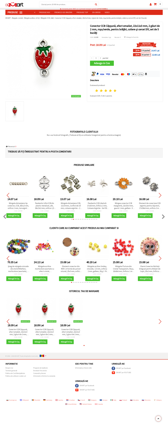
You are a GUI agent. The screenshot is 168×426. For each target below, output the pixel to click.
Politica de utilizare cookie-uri (15, 376)
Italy (113, 400)
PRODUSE (15, 12)
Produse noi (44, 12)
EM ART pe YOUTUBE (121, 373)
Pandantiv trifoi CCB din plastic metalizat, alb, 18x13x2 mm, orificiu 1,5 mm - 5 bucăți (44, 206)
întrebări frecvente (40, 371)
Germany (47, 400)
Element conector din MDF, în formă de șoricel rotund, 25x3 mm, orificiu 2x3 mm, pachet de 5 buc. (71, 269)
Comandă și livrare (39, 373)
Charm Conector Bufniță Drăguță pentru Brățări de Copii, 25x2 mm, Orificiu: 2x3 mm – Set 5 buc (149, 269)
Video (107, 12)
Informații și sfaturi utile (83, 368)
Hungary (92, 400)
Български (11, 400)
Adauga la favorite (131, 37)
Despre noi (9, 368)
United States (86, 404)
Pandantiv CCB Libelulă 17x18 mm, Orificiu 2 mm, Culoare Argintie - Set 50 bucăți (97, 206)
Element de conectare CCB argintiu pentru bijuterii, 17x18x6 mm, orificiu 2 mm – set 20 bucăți (149, 206)
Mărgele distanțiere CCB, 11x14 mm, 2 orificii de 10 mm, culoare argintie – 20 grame (71, 206)
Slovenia (146, 400)
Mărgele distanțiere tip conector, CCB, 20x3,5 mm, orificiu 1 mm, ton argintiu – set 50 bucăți (18, 206)
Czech (81, 400)
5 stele (115, 90)
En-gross (96, 12)
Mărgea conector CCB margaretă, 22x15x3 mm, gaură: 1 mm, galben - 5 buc (123, 206)
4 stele (110, 90)
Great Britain (71, 404)
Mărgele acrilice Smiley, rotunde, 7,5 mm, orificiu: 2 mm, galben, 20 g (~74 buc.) (97, 269)
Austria (59, 400)
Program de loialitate (40, 368)
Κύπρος (158, 400)
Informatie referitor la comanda (44, 376)
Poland (123, 400)
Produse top (82, 12)
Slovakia (134, 400)
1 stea (97, 90)
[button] (71, 219)
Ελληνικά (24, 400)
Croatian (70, 400)
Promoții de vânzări (63, 12)
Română (36, 400)
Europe (103, 400)
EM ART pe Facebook (121, 368)
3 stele (106, 90)
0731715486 (102, 9)
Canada (99, 404)
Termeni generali (11, 371)
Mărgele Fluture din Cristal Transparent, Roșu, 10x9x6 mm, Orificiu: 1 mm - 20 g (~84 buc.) (123, 269)
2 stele (101, 90)
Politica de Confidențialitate (15, 373)
